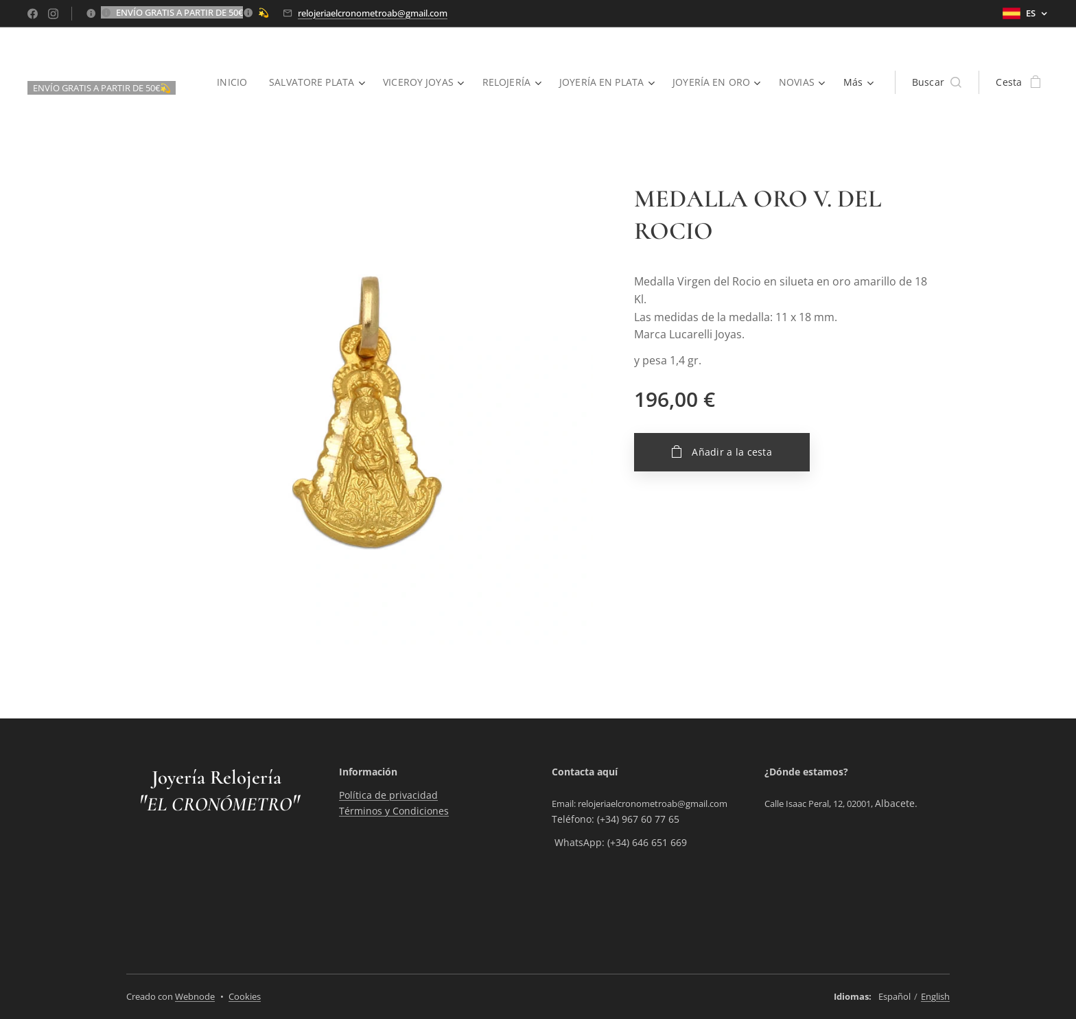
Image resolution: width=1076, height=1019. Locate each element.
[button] (937, 82)
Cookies (245, 996)
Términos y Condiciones (394, 810)
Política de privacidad (388, 795)
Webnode (195, 996)
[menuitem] (228, 82)
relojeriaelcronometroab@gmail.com (372, 13)
